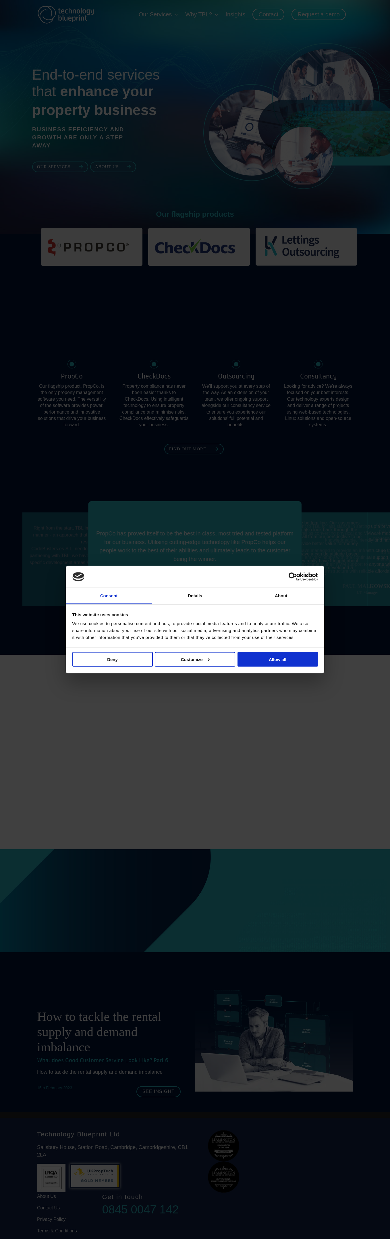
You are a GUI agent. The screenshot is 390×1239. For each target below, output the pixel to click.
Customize (195, 659)
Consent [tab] (109, 595)
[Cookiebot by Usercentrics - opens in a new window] (293, 576)
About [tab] (281, 595)
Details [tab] (195, 595)
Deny (112, 659)
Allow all (277, 659)
